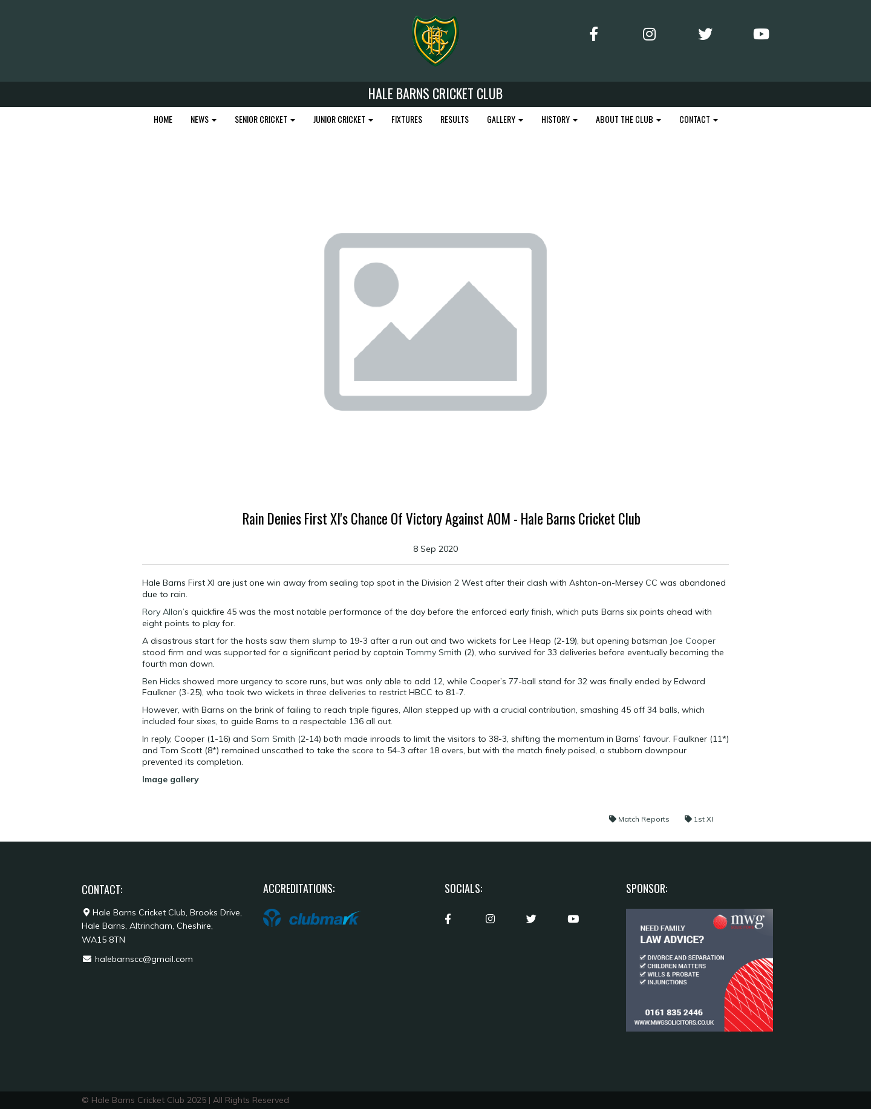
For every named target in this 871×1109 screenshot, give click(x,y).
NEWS (204, 119)
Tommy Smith (434, 652)
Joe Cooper (693, 640)
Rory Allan (162, 611)
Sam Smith (273, 738)
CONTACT (698, 119)
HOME (163, 119)
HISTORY (559, 119)
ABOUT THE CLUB (628, 119)
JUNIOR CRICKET (343, 119)
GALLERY (505, 119)
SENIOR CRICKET (265, 119)
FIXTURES (406, 119)
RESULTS (454, 119)
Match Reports (640, 818)
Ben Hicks (161, 681)
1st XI (699, 818)
